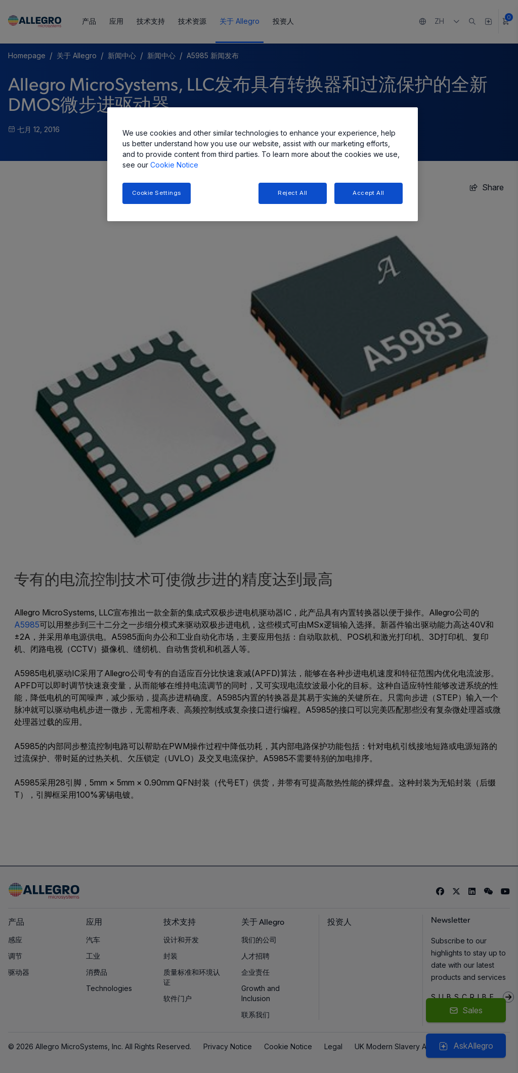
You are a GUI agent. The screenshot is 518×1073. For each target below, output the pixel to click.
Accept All (368, 192)
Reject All (293, 192)
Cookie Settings (157, 192)
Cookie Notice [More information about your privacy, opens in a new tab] (174, 164)
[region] (262, 164)
